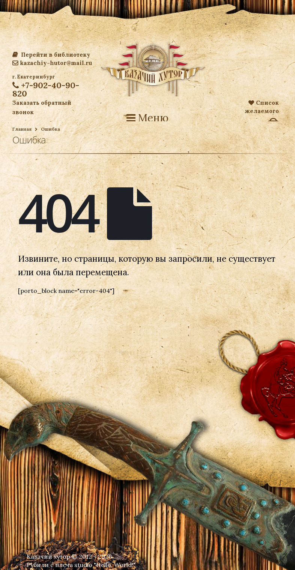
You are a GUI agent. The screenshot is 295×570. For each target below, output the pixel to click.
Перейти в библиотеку (51, 54)
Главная (22, 129)
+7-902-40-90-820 (45, 89)
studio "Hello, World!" (104, 564)
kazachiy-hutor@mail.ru (52, 62)
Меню (147, 118)
